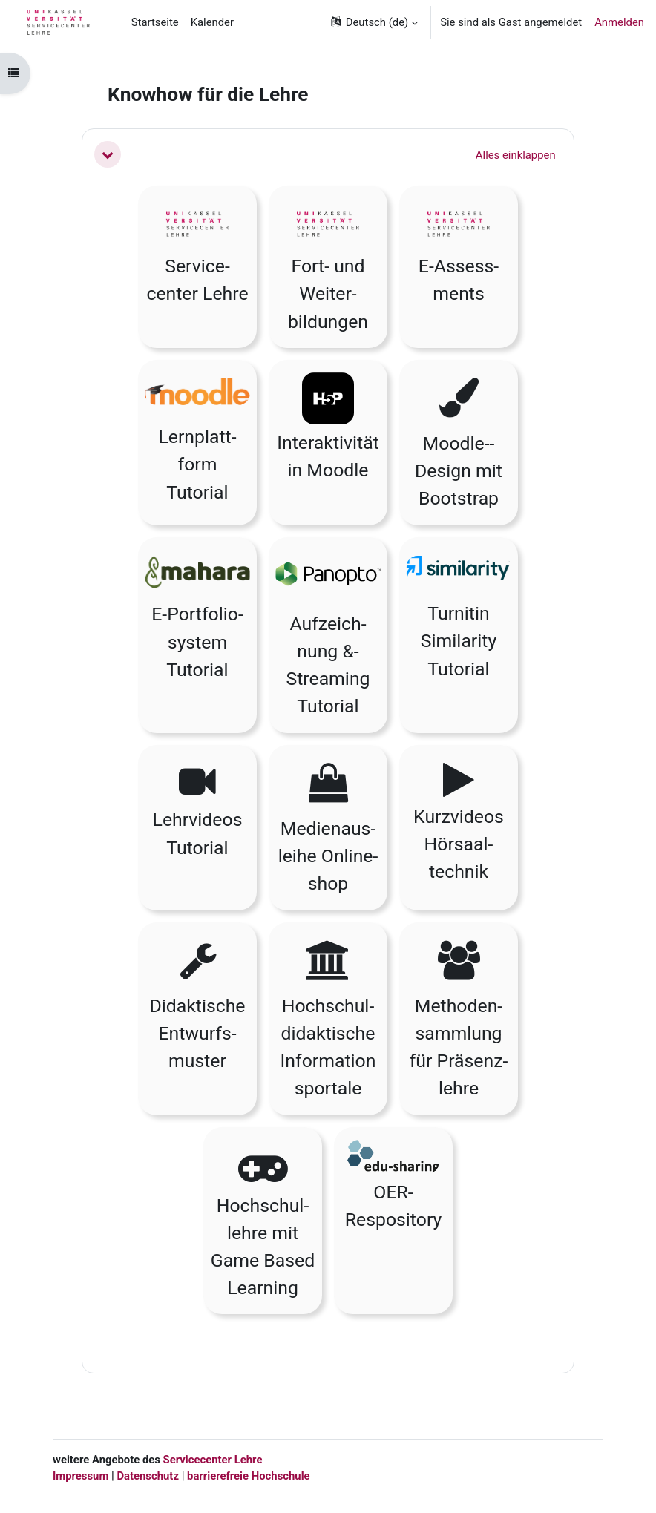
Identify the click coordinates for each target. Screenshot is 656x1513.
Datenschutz (148, 1476)
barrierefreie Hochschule (248, 1476)
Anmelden (619, 22)
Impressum (80, 1476)
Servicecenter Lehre (211, 1459)
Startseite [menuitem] (155, 22)
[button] (373, 22)
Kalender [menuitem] (212, 22)
